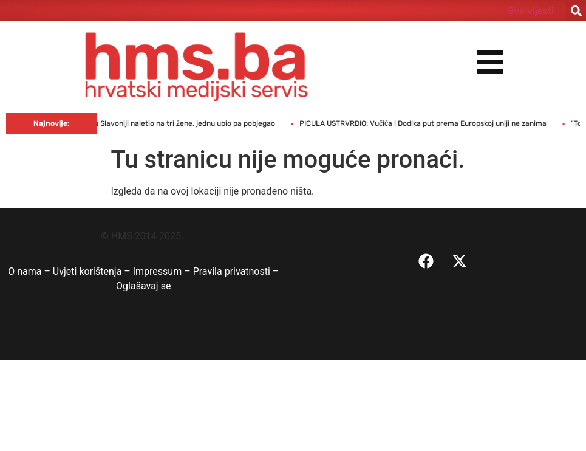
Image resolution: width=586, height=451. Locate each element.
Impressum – (163, 271)
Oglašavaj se (143, 286)
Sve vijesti (531, 10)
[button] (576, 11)
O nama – (30, 271)
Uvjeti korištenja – (93, 271)
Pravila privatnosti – (236, 271)
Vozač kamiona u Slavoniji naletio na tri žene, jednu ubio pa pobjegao (164, 123)
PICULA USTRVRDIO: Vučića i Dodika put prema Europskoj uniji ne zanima (429, 123)
